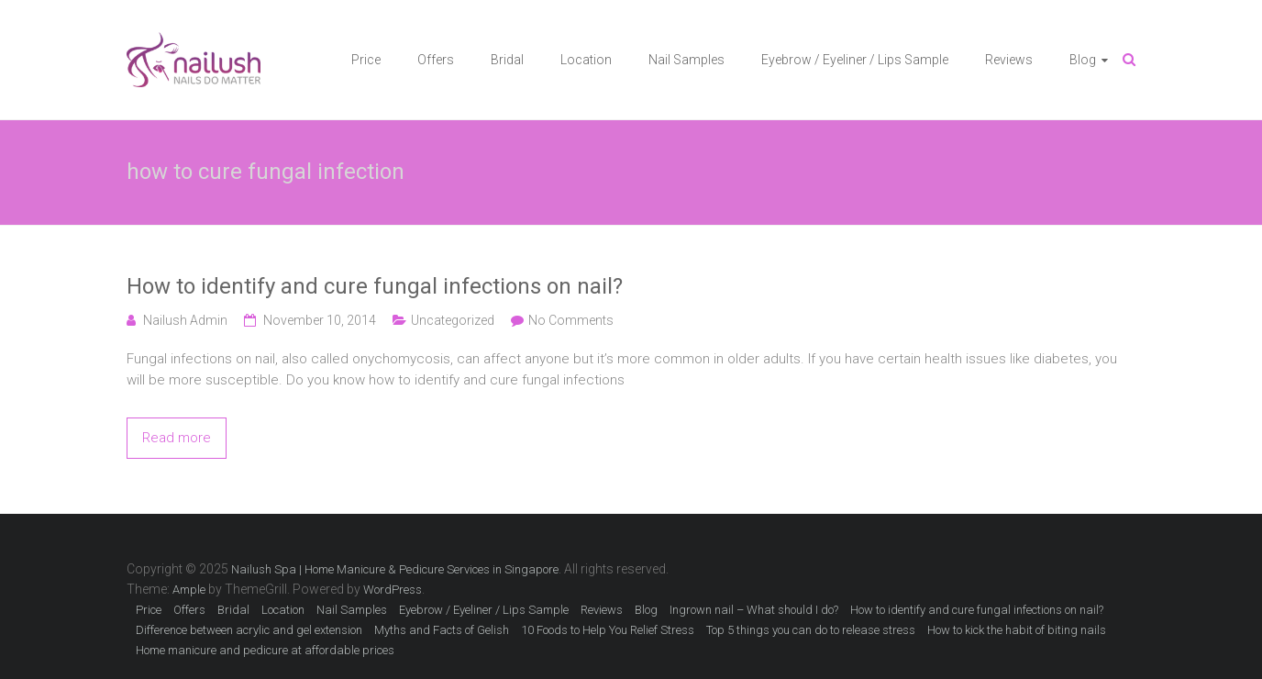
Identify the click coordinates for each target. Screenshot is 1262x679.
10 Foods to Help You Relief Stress (607, 630)
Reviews (1009, 59)
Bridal (507, 59)
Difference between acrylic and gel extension (249, 630)
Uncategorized (452, 320)
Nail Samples (686, 59)
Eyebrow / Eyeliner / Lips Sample (854, 59)
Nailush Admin (185, 320)
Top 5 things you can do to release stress (810, 630)
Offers (435, 59)
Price (366, 59)
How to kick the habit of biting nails (1016, 630)
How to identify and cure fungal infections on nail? (375, 286)
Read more (176, 437)
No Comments (571, 320)
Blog (1082, 59)
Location (586, 59)
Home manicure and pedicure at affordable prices (265, 650)
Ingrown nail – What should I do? (754, 610)
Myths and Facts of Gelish (441, 630)
